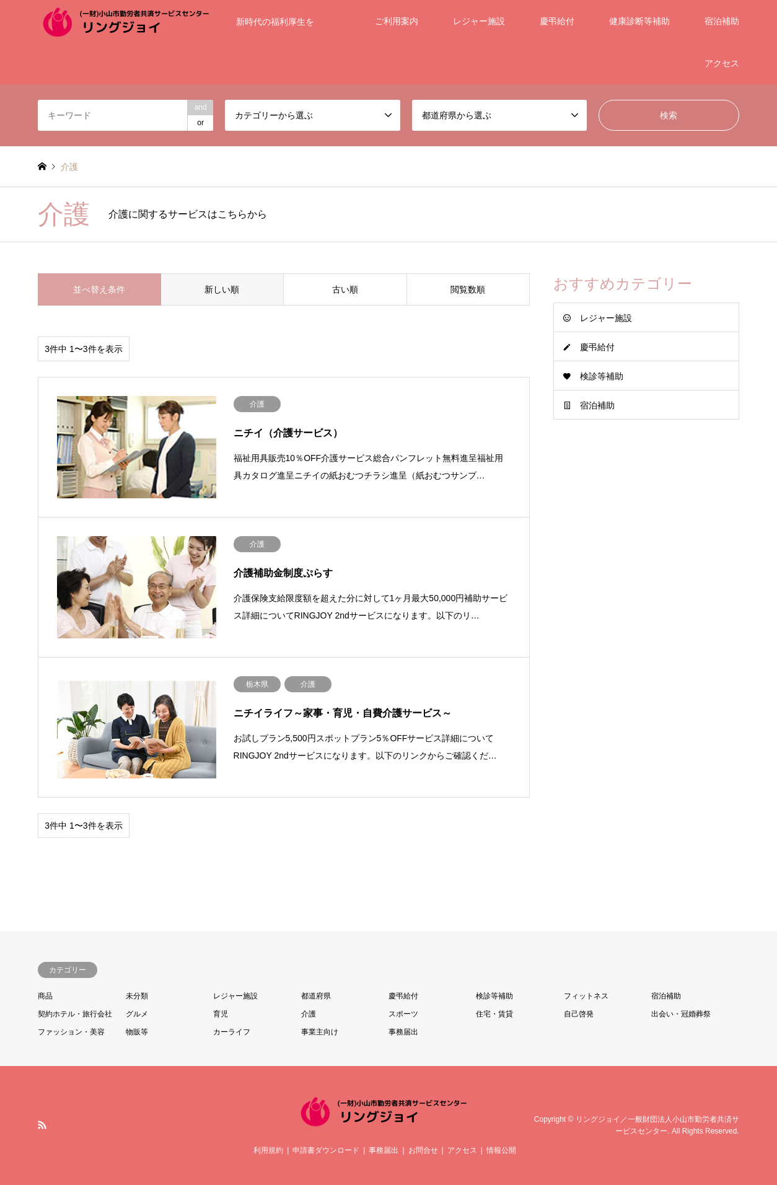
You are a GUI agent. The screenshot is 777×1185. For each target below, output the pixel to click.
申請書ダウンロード (325, 1150)
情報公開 (501, 1150)
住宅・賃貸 (494, 1014)
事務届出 (403, 1032)
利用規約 (268, 1150)
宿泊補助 (722, 21)
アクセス (722, 63)
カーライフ (231, 1032)
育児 (220, 1014)
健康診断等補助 (639, 21)
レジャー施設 (479, 21)
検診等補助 (601, 376)
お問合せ (423, 1150)
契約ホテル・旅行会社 (75, 1014)
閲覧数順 (467, 289)
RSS (42, 1125)
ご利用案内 (396, 21)
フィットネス (586, 996)
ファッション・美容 (71, 1032)
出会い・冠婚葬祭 (681, 1014)
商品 (45, 996)
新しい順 (221, 289)
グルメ (137, 1014)
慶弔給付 (557, 21)
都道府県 (316, 996)
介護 (308, 1014)
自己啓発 (579, 1014)
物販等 (137, 1032)
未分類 (137, 996)
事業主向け (319, 1032)
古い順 (345, 289)
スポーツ (403, 1014)
